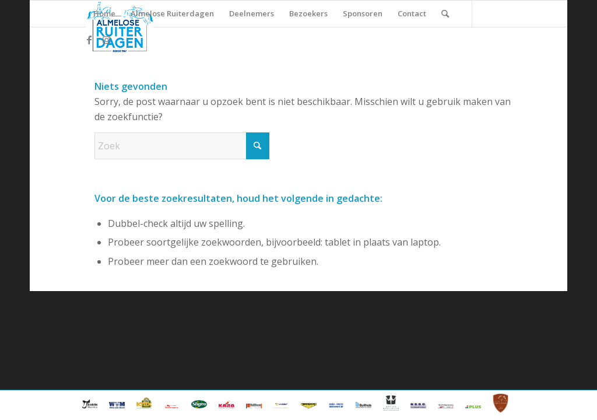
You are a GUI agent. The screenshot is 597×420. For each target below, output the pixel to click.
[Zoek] (445, 14)
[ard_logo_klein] (119, 27)
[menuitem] (104, 14)
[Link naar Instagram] (106, 39)
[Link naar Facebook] (89, 39)
